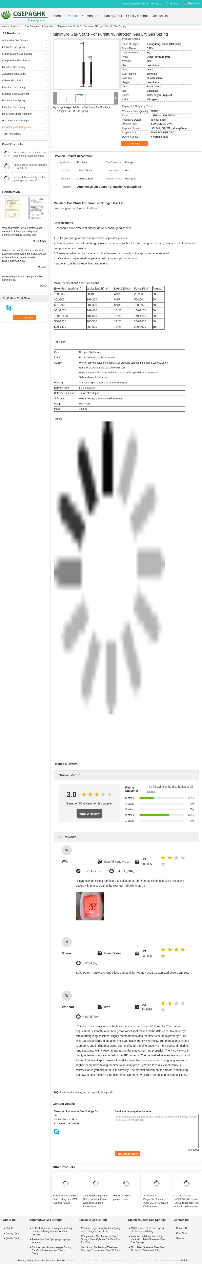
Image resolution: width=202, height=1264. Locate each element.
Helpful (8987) (125, 871)
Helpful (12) (89, 963)
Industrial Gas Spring (13, 107)
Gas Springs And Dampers (16, 120)
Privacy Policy (25, 1260)
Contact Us (160, 16)
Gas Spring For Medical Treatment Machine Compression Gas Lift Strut (100, 1249)
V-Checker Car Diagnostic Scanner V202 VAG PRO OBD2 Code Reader (155, 1201)
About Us (93, 16)
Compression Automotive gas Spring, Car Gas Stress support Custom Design (52, 1250)
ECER (184, 1260)
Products (73, 16)
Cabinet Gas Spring (12, 80)
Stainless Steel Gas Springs (17, 53)
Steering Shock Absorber (15, 93)
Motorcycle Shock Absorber (17, 113)
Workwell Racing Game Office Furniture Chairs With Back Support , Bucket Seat (95, 1201)
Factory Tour (113, 16)
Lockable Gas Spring (13, 47)
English (195, 2)
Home (58, 16)
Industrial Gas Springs (14, 87)
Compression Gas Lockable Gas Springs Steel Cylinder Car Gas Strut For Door (100, 1239)
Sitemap (180, 1238)
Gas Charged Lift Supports (38, 26)
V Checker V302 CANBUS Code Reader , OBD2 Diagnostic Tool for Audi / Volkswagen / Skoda (186, 1203)
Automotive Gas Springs (15, 40)
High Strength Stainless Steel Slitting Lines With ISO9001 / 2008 (65, 1199)
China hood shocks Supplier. (50, 1260)
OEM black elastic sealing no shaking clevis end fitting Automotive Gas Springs (52, 1231)
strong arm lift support (87, 1092)
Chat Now (173, 3)
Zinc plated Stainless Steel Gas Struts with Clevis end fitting (147, 1249)
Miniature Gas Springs (14, 67)
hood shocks (67, 1092)
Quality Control (137, 16)
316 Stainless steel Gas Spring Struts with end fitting (147, 1230)
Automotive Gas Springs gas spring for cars (51, 1241)
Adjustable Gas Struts (14, 73)
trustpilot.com (91, 871)
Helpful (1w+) (91, 1017)
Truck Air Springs (11, 134)
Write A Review (89, 813)
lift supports (107, 1092)
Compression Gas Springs (16, 60)
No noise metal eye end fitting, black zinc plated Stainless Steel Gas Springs (148, 1239)
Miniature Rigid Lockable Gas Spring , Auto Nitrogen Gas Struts (101, 1230)
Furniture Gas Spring (13, 100)
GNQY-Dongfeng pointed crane (122, 1197)
